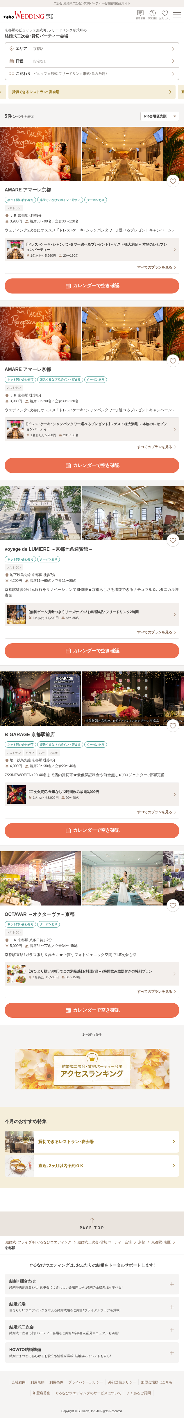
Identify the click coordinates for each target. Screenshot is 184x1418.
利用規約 (37, 1382)
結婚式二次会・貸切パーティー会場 (105, 1242)
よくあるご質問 (138, 1393)
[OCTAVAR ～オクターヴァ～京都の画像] (92, 878)
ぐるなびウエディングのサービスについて (88, 1393)
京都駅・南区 (161, 1242)
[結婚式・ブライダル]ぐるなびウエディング (38, 1242)
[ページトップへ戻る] (92, 1223)
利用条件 (56, 1382)
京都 (141, 1242)
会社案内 (19, 1382)
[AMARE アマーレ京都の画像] (92, 154)
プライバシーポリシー (85, 1382)
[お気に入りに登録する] (173, 181)
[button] (92, 1284)
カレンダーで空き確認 (92, 285)
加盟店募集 (41, 1393)
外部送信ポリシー (122, 1382)
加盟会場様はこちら (156, 1382)
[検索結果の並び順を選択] (159, 116)
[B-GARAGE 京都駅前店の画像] (92, 698)
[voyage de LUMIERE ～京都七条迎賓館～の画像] (92, 513)
